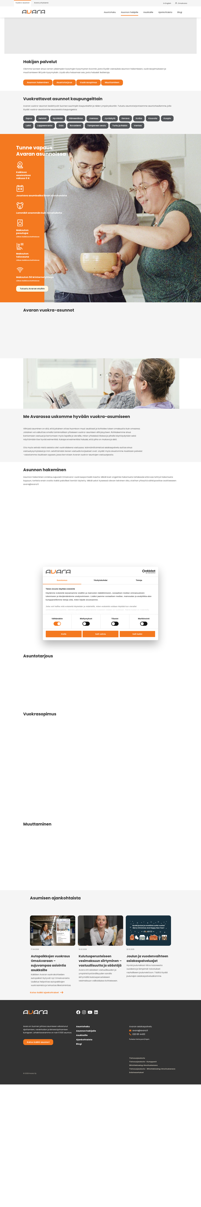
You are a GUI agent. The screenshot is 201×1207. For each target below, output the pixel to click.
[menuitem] (22, 3)
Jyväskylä (100, 176)
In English (167, 3)
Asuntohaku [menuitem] (115, 14)
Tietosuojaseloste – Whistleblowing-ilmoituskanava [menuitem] (159, 1191)
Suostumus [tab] (62, 580)
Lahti (170, 176)
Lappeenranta (24, 183)
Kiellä (63, 634)
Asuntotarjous (55, 125)
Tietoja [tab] (139, 580)
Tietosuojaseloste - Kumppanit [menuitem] (150, 1184)
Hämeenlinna (66, 176)
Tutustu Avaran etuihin (30, 282)
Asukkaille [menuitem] (153, 14)
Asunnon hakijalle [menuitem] (134, 14)
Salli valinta (100, 634)
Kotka (130, 176)
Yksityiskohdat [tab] (100, 580)
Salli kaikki (137, 634)
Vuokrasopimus (79, 125)
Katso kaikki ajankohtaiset (151, 1017)
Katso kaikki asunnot (29, 1169)
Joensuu (84, 176)
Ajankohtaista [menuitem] (170, 14)
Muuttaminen (103, 125)
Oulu (40, 183)
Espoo (20, 176)
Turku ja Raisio (99, 183)
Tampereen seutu (76, 183)
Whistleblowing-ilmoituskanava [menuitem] (150, 1188)
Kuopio (158, 176)
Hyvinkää (48, 176)
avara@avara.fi (147, 1157)
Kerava (116, 176)
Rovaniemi (54, 183)
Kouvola (143, 176)
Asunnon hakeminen (28, 125)
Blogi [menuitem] (184, 14)
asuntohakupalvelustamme (74, 399)
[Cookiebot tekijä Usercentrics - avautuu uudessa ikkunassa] (144, 572)
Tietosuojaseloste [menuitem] (144, 1181)
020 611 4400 (145, 1161)
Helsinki (33, 176)
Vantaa (117, 183)
